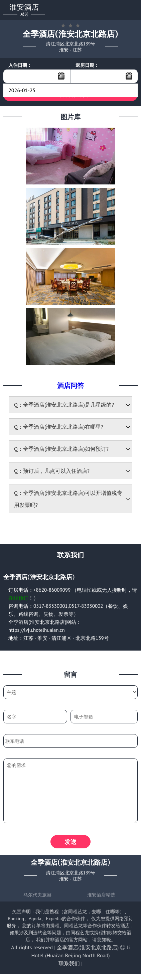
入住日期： (20, 65)
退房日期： (87, 65)
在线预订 (18, 598)
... (61, 76)
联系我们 (69, 963)
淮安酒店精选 (101, 895)
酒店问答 (70, 385)
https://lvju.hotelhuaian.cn (36, 630)
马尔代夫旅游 (37, 895)
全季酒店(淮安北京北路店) (88, 947)
